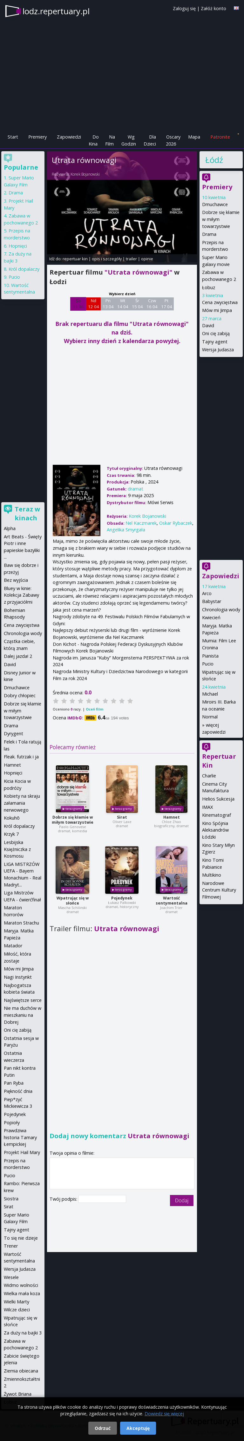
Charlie (209, 776)
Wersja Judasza (218, 350)
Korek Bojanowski (85, 174)
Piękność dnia (18, 1091)
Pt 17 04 (166, 304)
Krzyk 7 (11, 834)
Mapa (194, 137)
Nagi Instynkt (18, 977)
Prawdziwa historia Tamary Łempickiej (20, 1137)
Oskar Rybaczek (175, 523)
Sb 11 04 (78, 304)
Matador (13, 946)
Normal (210, 717)
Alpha (10, 528)
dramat (135, 489)
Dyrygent (13, 733)
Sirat (122, 817)
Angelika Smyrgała (126, 530)
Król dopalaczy (24, 269)
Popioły (12, 1123)
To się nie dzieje (21, 1238)
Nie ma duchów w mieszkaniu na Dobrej (22, 1015)
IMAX (207, 807)
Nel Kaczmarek (141, 523)
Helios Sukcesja (218, 799)
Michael (210, 694)
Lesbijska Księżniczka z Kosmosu (17, 849)
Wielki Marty (16, 1302)
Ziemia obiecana (21, 1371)
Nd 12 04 (93, 304)
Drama (209, 234)
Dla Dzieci (150, 140)
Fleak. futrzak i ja (21, 757)
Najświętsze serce (23, 1000)
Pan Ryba (14, 1083)
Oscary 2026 (173, 140)
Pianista (210, 656)
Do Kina (94, 140)
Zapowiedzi (69, 137)
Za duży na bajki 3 (23, 1333)
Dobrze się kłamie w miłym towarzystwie (72, 820)
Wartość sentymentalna (171, 900)
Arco (207, 593)
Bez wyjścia (16, 580)
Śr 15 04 (137, 304)
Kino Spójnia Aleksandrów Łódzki (215, 830)
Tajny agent (214, 342)
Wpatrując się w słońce (73, 900)
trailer (131, 259)
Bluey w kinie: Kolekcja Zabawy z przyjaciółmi (21, 595)
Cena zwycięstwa (220, 302)
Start (13, 137)
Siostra (11, 1199)
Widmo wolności (21, 1285)
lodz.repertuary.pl (56, 11)
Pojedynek (121, 898)
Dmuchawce (215, 204)
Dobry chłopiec (20, 695)
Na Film (110, 140)
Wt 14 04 (122, 304)
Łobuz (208, 287)
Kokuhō (12, 818)
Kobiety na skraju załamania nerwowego (22, 803)
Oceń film (94, 709)
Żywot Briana (17, 1394)
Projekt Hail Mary (22, 1152)
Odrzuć (103, 1428)
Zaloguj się (184, 8)
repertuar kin (75, 259)
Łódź (214, 160)
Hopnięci (18, 246)
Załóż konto (213, 8)
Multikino (211, 875)
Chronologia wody (221, 610)
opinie (147, 259)
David (208, 325)
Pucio (208, 664)
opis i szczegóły (107, 259)
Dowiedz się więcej (164, 1414)
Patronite (220, 137)
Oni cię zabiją (216, 333)
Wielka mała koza (22, 1293)
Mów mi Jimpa (217, 310)
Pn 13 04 (108, 304)
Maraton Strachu (21, 923)
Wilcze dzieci (17, 1310)
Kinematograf (216, 815)
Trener (11, 1246)
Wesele (11, 1277)
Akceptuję (138, 1428)
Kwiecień (211, 617)
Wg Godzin (128, 140)
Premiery (37, 137)
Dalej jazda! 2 (18, 656)
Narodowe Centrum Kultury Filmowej (219, 890)
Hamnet (171, 817)
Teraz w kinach (27, 513)
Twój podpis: (64, 1199)
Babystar (211, 601)
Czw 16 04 (152, 304)
